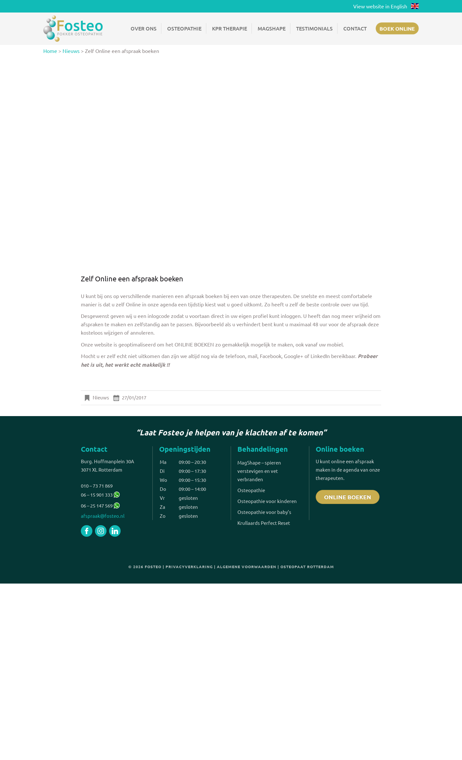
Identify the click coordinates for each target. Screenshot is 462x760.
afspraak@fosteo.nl (102, 516)
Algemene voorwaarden (246, 566)
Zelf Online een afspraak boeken (132, 278)
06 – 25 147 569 (97, 505)
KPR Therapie (229, 28)
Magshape (272, 28)
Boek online (397, 28)
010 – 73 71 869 (97, 485)
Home (50, 50)
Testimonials (314, 28)
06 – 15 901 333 (100, 494)
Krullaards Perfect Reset (263, 523)
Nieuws (71, 50)
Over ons (144, 28)
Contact (355, 28)
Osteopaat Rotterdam (307, 566)
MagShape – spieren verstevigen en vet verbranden (259, 470)
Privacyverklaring (189, 566)
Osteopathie (184, 28)
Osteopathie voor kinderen (267, 501)
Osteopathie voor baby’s (264, 512)
